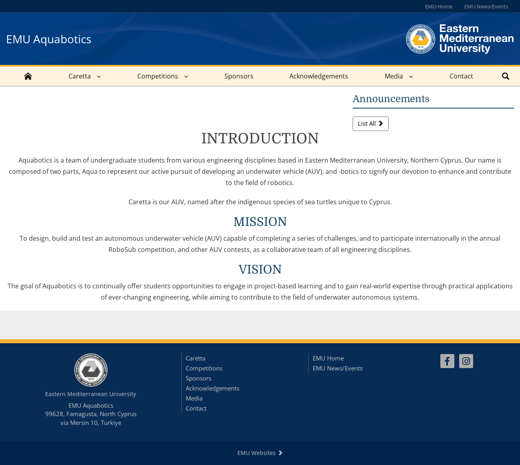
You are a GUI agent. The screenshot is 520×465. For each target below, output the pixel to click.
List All (370, 123)
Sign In (445, 383)
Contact (461, 76)
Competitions (157, 76)
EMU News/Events (486, 6)
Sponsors (239, 76)
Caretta (79, 76)
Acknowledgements (318, 76)
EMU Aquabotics (48, 38)
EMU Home (438, 6)
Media (394, 76)
